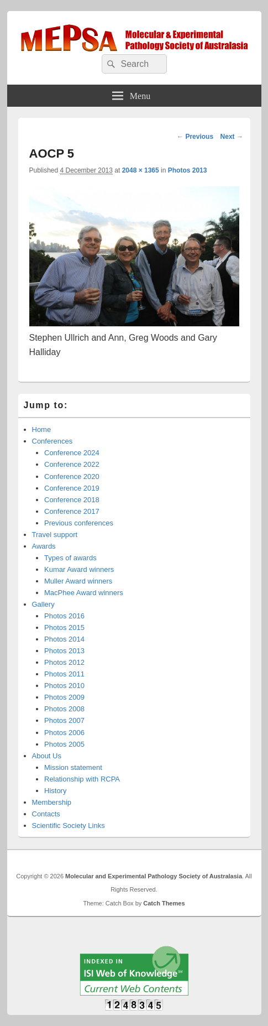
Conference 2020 (71, 476)
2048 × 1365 (140, 170)
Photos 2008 (64, 709)
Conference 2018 (71, 500)
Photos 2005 (64, 744)
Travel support (55, 534)
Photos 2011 (64, 674)
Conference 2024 (71, 453)
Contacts (46, 814)
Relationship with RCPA (82, 779)
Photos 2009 (64, 697)
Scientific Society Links (68, 825)
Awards (44, 546)
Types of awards (70, 558)
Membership (52, 802)
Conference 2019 (71, 488)
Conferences (52, 441)
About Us (46, 756)
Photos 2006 (64, 732)
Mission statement (73, 767)
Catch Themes (164, 903)
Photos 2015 (64, 627)
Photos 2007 (64, 720)
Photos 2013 (187, 170)
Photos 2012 (64, 662)
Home (41, 429)
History (55, 791)
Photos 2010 (64, 685)
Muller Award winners (78, 581)
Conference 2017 (71, 511)
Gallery (43, 604)
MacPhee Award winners (83, 592)
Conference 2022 (71, 464)
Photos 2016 (64, 616)
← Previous (195, 136)
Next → (231, 136)
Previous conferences (78, 523)
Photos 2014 (64, 639)
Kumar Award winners (79, 569)
